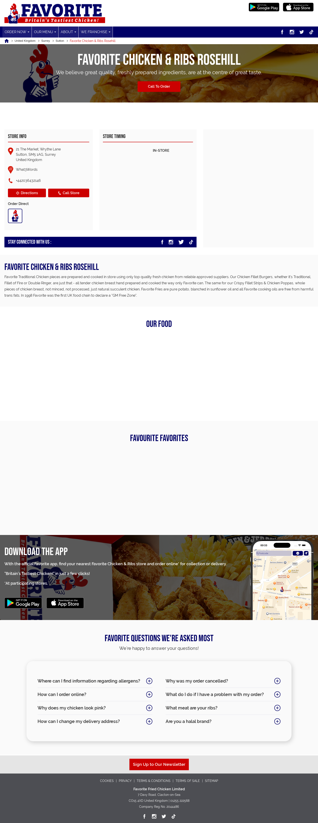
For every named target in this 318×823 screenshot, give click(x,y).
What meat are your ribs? (219, 708)
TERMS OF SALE (188, 781)
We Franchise (94, 32)
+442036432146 (28, 180)
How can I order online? (91, 695)
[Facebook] (282, 32)
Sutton (64, 41)
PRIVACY (125, 781)
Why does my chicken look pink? (91, 708)
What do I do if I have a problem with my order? (219, 695)
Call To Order (159, 86)
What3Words (27, 169)
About (67, 32)
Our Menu (43, 32)
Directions (27, 193)
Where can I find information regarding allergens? (91, 681)
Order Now (15, 32)
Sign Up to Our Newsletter (159, 764)
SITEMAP (211, 781)
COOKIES (107, 781)
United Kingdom (26, 41)
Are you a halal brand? (219, 722)
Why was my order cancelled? (219, 681)
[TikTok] (311, 32)
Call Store (68, 193)
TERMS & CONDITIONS (153, 781)
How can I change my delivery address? (91, 722)
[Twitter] (301, 32)
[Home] (9, 41)
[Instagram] (292, 32)
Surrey (48, 41)
